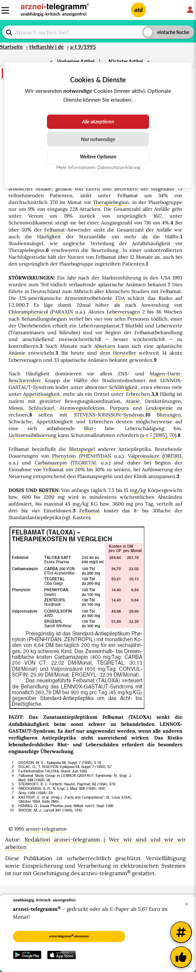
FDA (120, 298)
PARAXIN (62, 312)
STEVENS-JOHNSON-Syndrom (109, 415)
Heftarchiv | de (46, 47)
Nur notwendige (98, 139)
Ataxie (133, 401)
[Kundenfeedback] (181, 957)
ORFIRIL (173, 456)
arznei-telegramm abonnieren (69, 936)
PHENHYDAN (95, 456)
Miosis (16, 408)
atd (138, 9)
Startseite (11, 47)
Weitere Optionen (98, 156)
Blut (89, 428)
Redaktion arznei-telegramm (62, 839)
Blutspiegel (82, 449)
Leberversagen (123, 312)
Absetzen (104, 346)
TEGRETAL (84, 463)
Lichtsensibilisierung (32, 435)
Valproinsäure (144, 456)
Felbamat (54, 230)
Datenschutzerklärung (118, 167)
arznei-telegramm (46, 829)
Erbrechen (138, 394)
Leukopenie (159, 408)
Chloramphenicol (28, 312)
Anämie (17, 353)
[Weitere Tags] (181, 932)
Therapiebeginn (111, 202)
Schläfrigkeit (123, 387)
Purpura (119, 408)
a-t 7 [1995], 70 (158, 435)
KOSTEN (49, 490)
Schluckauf (41, 408)
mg (133, 490)
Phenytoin (64, 456)
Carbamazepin (51, 463)
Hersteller (124, 353)
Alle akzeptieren (98, 121)
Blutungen (169, 415)
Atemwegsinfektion (82, 408)
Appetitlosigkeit (41, 394)
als (145, 237)
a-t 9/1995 (83, 47)
